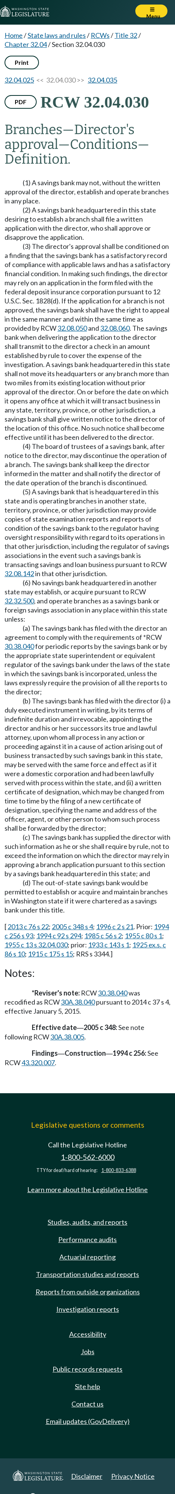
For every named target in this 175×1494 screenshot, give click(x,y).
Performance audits (87, 1239)
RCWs (100, 35)
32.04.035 (102, 80)
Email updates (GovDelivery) (88, 1421)
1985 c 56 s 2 (103, 935)
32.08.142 (19, 573)
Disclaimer (86, 1476)
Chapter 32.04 (26, 44)
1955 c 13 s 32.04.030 (36, 945)
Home (14, 35)
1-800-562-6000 (88, 1157)
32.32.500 (19, 601)
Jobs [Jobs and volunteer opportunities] (87, 1351)
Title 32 (126, 35)
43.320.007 (38, 1062)
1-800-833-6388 (118, 1170)
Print (22, 62)
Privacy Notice (133, 1476)
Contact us (87, 1404)
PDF (20, 101)
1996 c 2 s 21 (114, 926)
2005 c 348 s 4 (72, 926)
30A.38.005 (67, 1037)
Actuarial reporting (87, 1257)
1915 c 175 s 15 (50, 954)
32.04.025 (19, 80)
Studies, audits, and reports (87, 1222)
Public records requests (87, 1369)
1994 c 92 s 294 (58, 935)
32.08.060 (115, 328)
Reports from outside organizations (88, 1292)
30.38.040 (19, 646)
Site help (87, 1386)
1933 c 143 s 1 (108, 945)
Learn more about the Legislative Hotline (87, 1189)
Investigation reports (87, 1309)
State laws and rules (57, 35)
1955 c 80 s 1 (143, 935)
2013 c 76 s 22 (28, 926)
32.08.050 (72, 328)
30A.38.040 (78, 1002)
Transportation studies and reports (87, 1274)
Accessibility (87, 1334)
